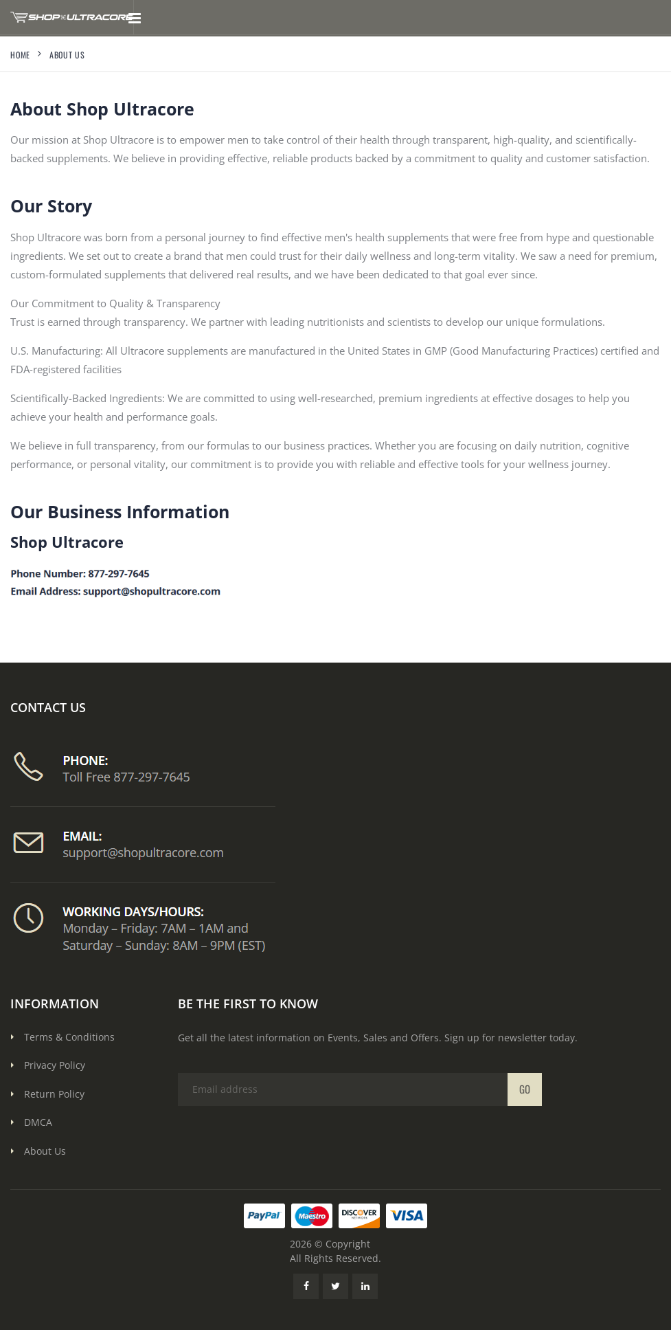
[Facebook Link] (306, 1286)
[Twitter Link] (335, 1286)
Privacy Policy (54, 1065)
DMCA (38, 1122)
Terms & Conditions (69, 1036)
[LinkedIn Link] (365, 1286)
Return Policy (54, 1093)
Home (20, 54)
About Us (45, 1150)
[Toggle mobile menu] (134, 17)
